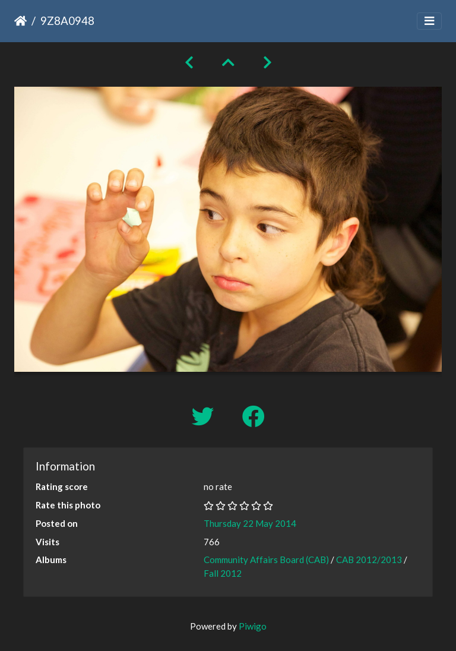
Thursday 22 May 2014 (250, 523)
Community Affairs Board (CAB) (266, 559)
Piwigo (253, 626)
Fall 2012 (223, 573)
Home (20, 20)
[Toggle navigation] (429, 21)
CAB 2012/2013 (369, 559)
